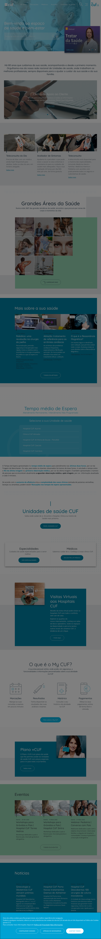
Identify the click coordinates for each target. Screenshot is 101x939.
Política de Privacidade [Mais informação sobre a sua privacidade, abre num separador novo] (42, 925)
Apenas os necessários (52, 931)
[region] (50, 925)
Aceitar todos (74, 931)
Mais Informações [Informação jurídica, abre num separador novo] (56, 925)
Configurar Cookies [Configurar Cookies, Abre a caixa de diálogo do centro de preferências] (27, 931)
